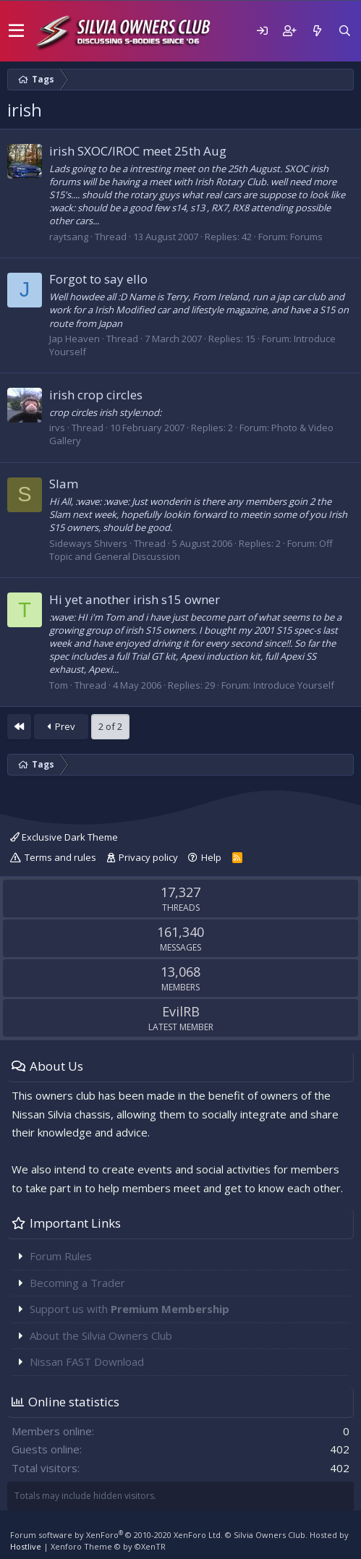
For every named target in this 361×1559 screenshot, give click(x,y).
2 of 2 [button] (110, 726)
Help (211, 857)
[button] (16, 31)
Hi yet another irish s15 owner (134, 599)
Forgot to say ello (98, 279)
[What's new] (317, 30)
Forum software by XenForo (116, 1534)
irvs (57, 427)
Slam (63, 483)
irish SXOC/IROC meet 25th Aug (137, 151)
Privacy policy (148, 857)
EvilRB (181, 1011)
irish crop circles (96, 394)
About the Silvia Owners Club (101, 1335)
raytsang (68, 236)
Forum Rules (61, 1256)
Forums (306, 236)
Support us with (129, 1308)
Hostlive (25, 1546)
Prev (61, 726)
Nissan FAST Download (87, 1361)
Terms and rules (60, 857)
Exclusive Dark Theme (64, 837)
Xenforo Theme (108, 1546)
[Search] (344, 30)
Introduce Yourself (293, 685)
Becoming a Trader (77, 1282)
